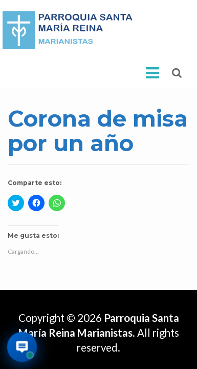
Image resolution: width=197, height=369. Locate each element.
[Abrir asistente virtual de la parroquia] (22, 347)
